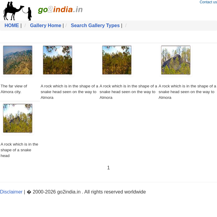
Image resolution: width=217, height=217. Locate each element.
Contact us (208, 2)
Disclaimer (11, 191)
